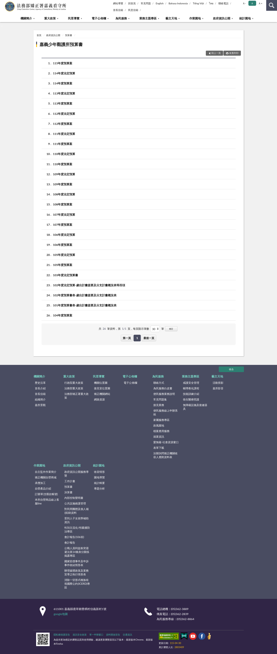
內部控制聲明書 (73, 497)
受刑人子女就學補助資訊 (76, 520)
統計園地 (245, 18)
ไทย (211, 3)
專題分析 (99, 488)
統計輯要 (99, 482)
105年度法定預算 (64, 255)
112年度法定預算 (64, 114)
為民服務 (121, 18)
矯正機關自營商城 (45, 477)
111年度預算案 (62, 144)
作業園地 (195, 18)
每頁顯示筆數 (141, 328)
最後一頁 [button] (148, 338)
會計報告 (69, 542)
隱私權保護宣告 (62, 634)
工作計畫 (69, 481)
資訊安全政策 (80, 634)
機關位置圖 (100, 382)
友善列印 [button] (234, 53)
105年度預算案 (62, 265)
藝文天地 (171, 18)
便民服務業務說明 (164, 393)
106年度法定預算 (64, 235)
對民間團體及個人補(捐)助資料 (76, 510)
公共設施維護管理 (75, 503)
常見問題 (146, 3)
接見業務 (158, 405)
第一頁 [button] (127, 338)
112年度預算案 (62, 124)
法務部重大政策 (73, 388)
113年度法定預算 (64, 93)
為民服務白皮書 (162, 388)
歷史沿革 (40, 382)
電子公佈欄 (99, 18)
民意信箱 (133, 9)
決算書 (68, 492)
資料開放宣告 (113, 634)
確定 (171, 329)
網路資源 (99, 399)
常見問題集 (160, 399)
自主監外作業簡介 (45, 471)
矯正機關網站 (102, 393)
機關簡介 (26, 18)
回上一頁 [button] (216, 53)
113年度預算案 (62, 103)
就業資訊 (158, 436)
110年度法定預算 (64, 154)
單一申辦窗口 (96, 634)
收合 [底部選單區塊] (231, 369)
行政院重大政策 (73, 382)
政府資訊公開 (221, 18)
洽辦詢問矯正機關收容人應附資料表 (165, 455)
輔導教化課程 (191, 388)
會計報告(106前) (74, 537)
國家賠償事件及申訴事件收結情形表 (76, 563)
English (160, 3)
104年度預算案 (62, 315)
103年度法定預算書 (65, 275)
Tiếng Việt (198, 3)
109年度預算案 (62, 184)
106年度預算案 (62, 245)
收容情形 (99, 471)
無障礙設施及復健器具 (195, 406)
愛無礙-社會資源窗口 (166, 442)
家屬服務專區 (161, 419)
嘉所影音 (218, 388)
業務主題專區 (148, 18)
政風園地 (158, 425)
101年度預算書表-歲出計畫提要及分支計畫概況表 (85, 305)
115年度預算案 (62, 63)
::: (3, 2)
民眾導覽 (73, 18)
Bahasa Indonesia (178, 3)
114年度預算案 (62, 83)
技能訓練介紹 (191, 393)
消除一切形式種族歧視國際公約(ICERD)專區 (77, 583)
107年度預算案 (62, 224)
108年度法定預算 (64, 194)
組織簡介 (40, 399)
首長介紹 (40, 388)
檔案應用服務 (161, 431)
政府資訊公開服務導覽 (76, 473)
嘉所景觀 (40, 405)
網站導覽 (118, 3)
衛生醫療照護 (191, 399)
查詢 (271, 5)
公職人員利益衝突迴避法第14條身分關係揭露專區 (76, 551)
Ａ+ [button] (260, 3)
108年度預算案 (62, 204)
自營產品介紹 (43, 488)
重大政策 (50, 18)
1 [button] (137, 338)
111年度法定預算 (64, 134)
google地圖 (61, 614)
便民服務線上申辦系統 (165, 412)
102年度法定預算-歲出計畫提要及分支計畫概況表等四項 (89, 285)
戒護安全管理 (191, 382)
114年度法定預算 (64, 73)
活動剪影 (218, 382)
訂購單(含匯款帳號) (46, 494)
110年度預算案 (62, 164)
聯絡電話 (223, 3)
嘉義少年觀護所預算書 (61, 44)
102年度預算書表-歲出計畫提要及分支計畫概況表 (85, 295)
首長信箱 (118, 9)
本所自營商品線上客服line (47, 501)
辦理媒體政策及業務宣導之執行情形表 (76, 572)
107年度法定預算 (64, 214)
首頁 (39, 35)
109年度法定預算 (64, 174)
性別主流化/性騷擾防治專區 (77, 529)
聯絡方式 (158, 382)
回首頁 (132, 3)
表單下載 (158, 447)
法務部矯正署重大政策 (76, 395)
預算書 (68, 35)
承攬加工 (40, 482)
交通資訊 (127, 634)
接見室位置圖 (102, 388)
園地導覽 (99, 477)
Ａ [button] (252, 3)
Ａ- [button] (244, 3)
